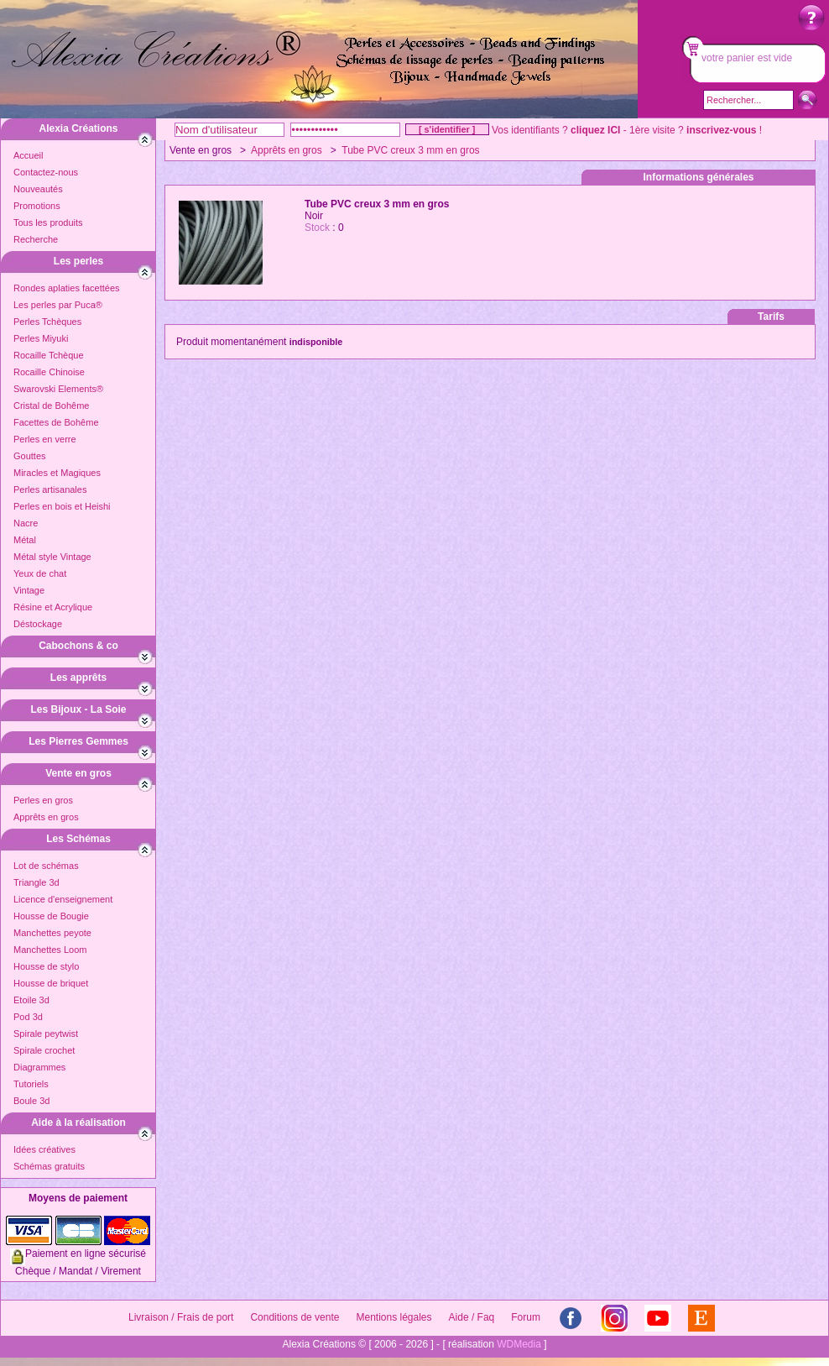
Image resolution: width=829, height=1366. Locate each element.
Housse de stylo (46, 966)
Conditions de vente (294, 1317)
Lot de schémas (46, 866)
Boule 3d (31, 1101)
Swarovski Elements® (58, 389)
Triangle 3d (36, 882)
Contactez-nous (45, 172)
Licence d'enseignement (62, 899)
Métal (24, 540)
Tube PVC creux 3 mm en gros (410, 150)
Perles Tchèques (47, 322)
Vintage (28, 590)
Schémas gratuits (49, 1166)
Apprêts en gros (46, 817)
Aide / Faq (472, 1317)
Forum (525, 1317)
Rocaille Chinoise (49, 372)
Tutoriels (31, 1084)
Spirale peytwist (45, 1033)
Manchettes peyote (52, 933)
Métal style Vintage (52, 557)
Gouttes (29, 456)
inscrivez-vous (721, 130)
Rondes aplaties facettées (66, 288)
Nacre (25, 523)
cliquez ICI (595, 130)
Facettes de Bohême (56, 422)
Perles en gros (43, 800)
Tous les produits (48, 222)
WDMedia (519, 1344)
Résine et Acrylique (52, 607)
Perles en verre (44, 439)
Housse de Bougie (51, 916)
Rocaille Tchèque (48, 355)
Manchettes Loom (49, 950)
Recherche (35, 239)
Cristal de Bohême (51, 405)
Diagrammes (39, 1067)
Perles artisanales (49, 489)
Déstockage (37, 624)
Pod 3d (28, 1017)
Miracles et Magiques (57, 473)
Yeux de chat (39, 573)
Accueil (28, 155)
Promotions (36, 206)
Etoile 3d (31, 1000)
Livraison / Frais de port (180, 1317)
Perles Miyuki (40, 338)
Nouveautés (38, 189)
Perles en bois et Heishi (62, 506)
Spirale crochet (44, 1050)
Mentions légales (393, 1317)
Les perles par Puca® (57, 305)
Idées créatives (44, 1149)
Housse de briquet (50, 983)
